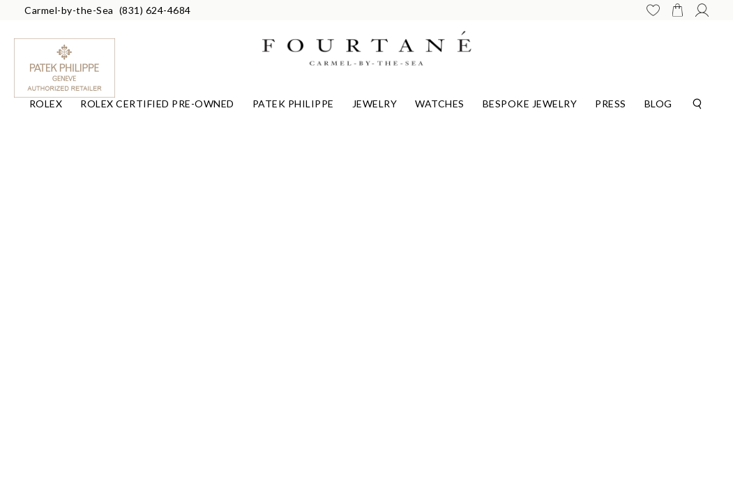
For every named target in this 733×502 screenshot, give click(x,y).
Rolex (46, 103)
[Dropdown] (46, 101)
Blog (658, 103)
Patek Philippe (293, 103)
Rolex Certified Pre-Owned (157, 103)
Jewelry (375, 103)
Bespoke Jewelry (530, 103)
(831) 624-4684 (155, 10)
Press (610, 103)
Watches (439, 103)
